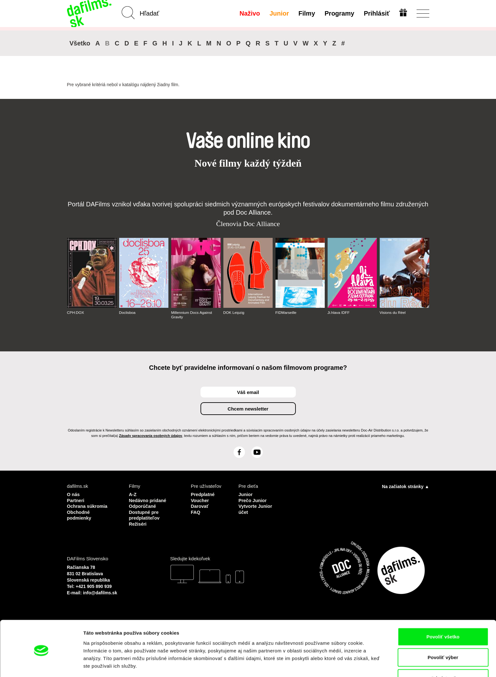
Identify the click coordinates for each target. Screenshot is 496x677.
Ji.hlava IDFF (339, 312)
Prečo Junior (253, 500)
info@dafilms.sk (100, 591)
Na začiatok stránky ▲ (405, 486)
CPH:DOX (76, 312)
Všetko (80, 43)
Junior (279, 13)
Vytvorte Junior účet (255, 508)
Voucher (200, 500)
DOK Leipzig (234, 312)
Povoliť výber (443, 635)
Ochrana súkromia (88, 505)
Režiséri (138, 523)
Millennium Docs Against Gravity (192, 314)
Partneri (76, 500)
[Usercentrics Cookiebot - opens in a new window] (41, 664)
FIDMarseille (286, 312)
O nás (73, 494)
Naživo (249, 13)
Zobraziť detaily (332, 664)
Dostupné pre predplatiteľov (145, 514)
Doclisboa (127, 312)
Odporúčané (143, 505)
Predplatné (203, 494)
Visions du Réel (393, 312)
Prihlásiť (377, 13)
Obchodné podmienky (79, 514)
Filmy (306, 13)
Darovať (200, 505)
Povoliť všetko (442, 614)
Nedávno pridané (148, 500)
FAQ (196, 511)
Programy (339, 13)
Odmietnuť (443, 656)
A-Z (133, 494)
